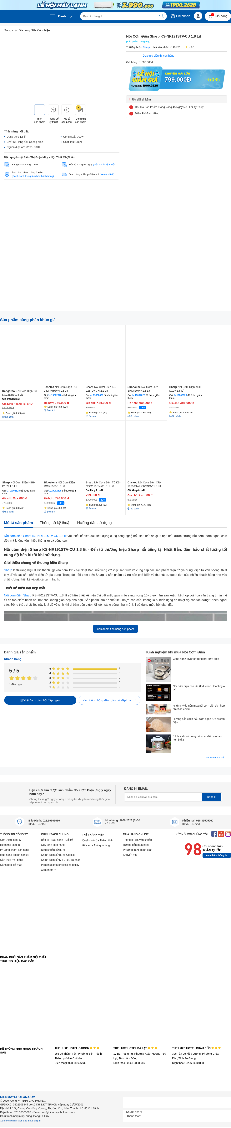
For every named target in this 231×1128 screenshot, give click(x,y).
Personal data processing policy (60, 864)
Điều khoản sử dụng (53, 849)
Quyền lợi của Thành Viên (97, 840)
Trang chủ (11, 30)
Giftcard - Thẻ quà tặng (96, 845)
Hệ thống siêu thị (10, 844)
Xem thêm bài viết (216, 757)
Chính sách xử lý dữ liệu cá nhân (61, 859)
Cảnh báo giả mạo (11, 864)
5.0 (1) (190, 47)
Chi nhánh (180, 16)
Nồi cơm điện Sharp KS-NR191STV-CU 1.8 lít (35, 536)
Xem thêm (48, 869)
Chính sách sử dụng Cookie (58, 854)
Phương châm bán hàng (14, 849)
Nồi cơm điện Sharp (18, 595)
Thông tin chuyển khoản (137, 839)
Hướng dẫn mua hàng (136, 844)
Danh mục (65, 16)
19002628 (56, 395)
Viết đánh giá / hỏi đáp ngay (40, 700)
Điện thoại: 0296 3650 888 (188, 1062)
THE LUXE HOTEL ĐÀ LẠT (135, 1048)
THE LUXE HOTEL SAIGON (77, 1048)
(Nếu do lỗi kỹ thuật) (104, 164)
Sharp (146, 47)
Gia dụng (24, 30)
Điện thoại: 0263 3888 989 (129, 1062)
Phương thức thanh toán (137, 849)
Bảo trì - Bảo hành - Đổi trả (57, 839)
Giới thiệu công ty (10, 839)
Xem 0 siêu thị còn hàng (158, 55)
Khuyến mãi (130, 854)
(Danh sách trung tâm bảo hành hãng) (33, 176)
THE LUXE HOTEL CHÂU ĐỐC (196, 1048)
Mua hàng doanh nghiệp (14, 854)
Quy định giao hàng (53, 844)
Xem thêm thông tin (217, 855)
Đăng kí (211, 796)
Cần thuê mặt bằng (11, 859)
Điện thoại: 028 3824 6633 (70, 1062)
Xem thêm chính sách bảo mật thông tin (20, 1120)
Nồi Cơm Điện (41, 30)
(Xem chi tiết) (107, 174)
